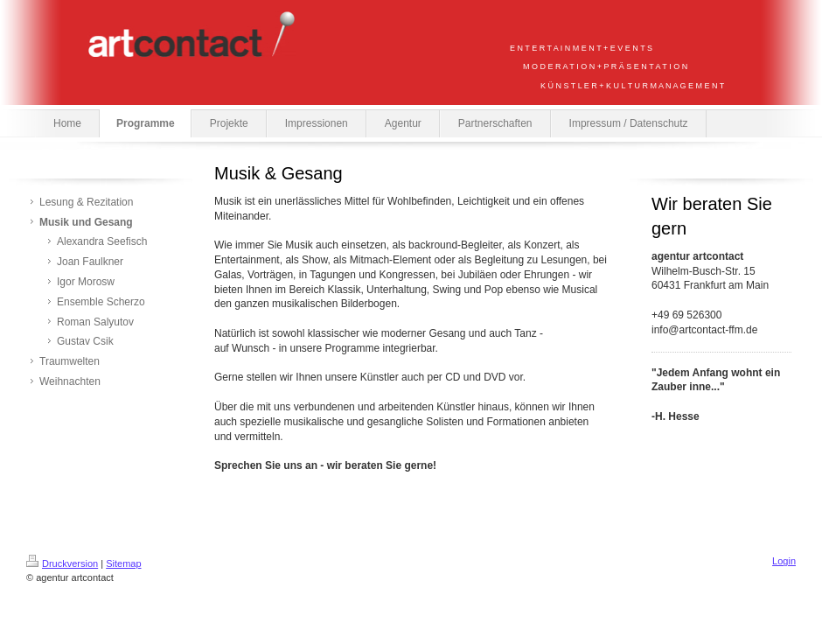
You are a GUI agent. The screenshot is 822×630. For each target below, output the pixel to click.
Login (784, 561)
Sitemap (123, 563)
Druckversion (62, 563)
